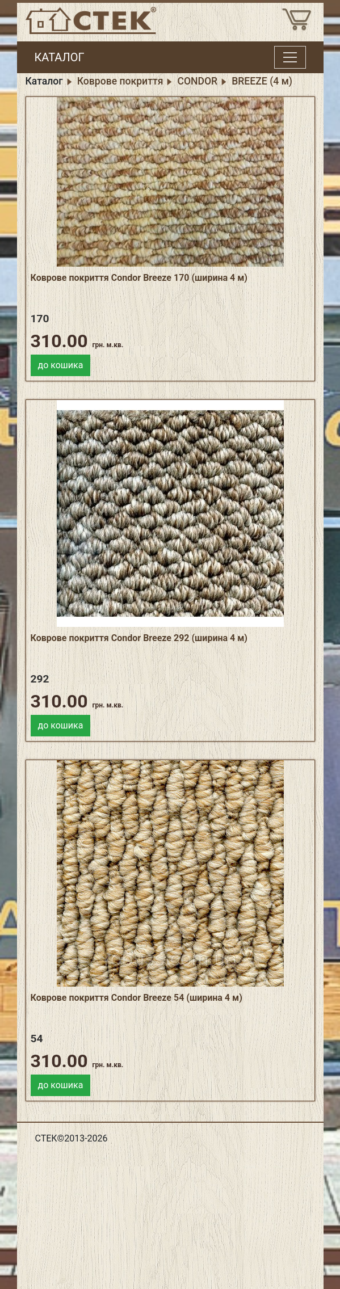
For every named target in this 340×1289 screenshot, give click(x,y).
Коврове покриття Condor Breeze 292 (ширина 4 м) (139, 638)
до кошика (60, 365)
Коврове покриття (120, 81)
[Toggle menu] (290, 57)
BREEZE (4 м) (262, 81)
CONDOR (197, 81)
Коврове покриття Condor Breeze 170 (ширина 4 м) (139, 277)
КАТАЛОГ (60, 57)
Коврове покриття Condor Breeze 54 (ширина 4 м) (136, 997)
